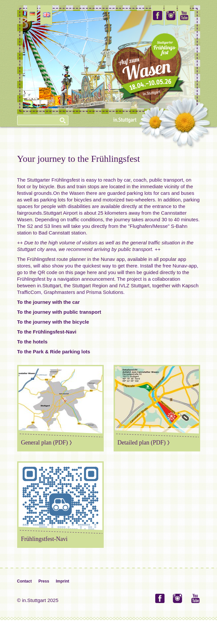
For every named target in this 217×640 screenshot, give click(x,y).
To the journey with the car (48, 302)
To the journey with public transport (59, 312)
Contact (24, 581)
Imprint (62, 581)
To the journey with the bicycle (53, 322)
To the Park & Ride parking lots (53, 351)
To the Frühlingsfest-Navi (47, 332)
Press (43, 581)
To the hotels (32, 341)
